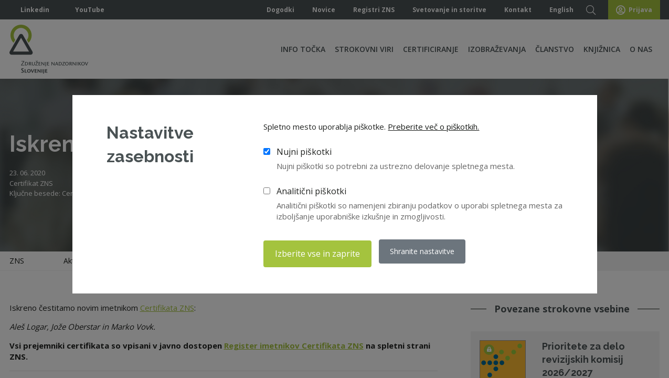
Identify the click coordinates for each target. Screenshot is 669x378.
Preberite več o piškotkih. (433, 129)
